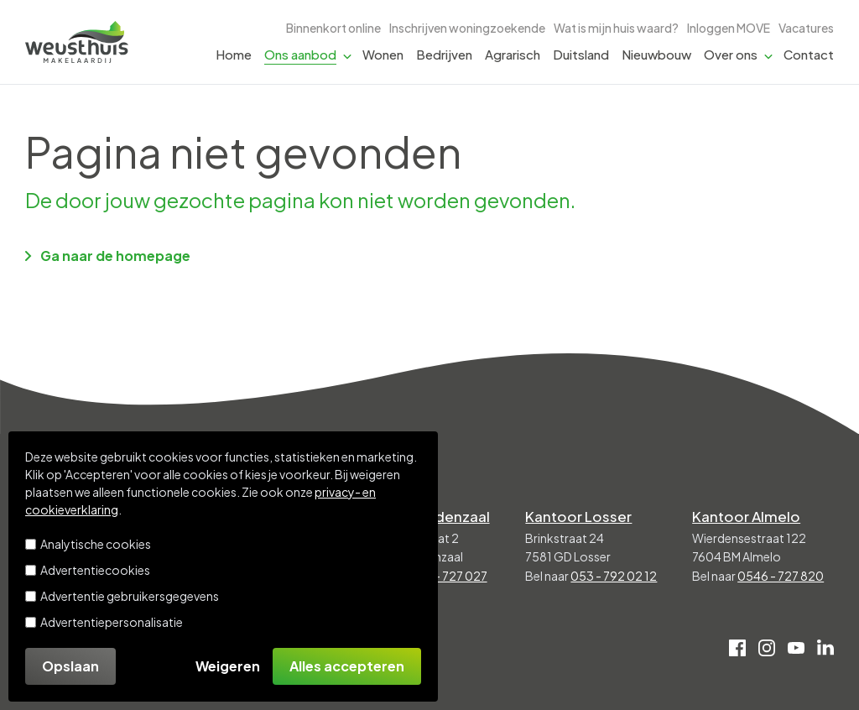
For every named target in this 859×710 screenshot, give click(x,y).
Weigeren (227, 666)
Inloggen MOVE (728, 27)
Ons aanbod (300, 54)
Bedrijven (444, 54)
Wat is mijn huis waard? (616, 27)
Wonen (382, 54)
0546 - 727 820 (780, 575)
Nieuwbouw (656, 54)
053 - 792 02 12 (613, 575)
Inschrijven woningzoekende (467, 27)
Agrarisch (512, 54)
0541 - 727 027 (445, 575)
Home (234, 54)
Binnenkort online (333, 27)
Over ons (730, 54)
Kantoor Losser (578, 516)
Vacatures (806, 27)
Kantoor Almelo (746, 516)
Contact (809, 54)
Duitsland (581, 54)
